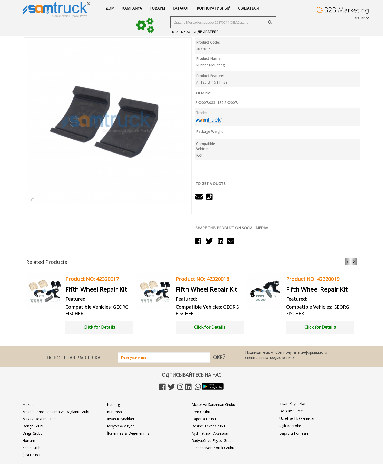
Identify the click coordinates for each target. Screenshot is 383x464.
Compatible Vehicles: (205, 146)
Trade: (201, 112)
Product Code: (208, 42)
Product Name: (208, 58)
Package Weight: (209, 131)
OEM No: (203, 93)
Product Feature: (210, 75)
